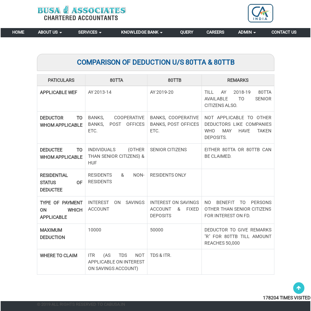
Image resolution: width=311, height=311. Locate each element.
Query (186, 32)
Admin (247, 32)
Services (90, 32)
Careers (215, 32)
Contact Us (283, 32)
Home (18, 32)
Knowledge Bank (142, 32)
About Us (50, 32)
